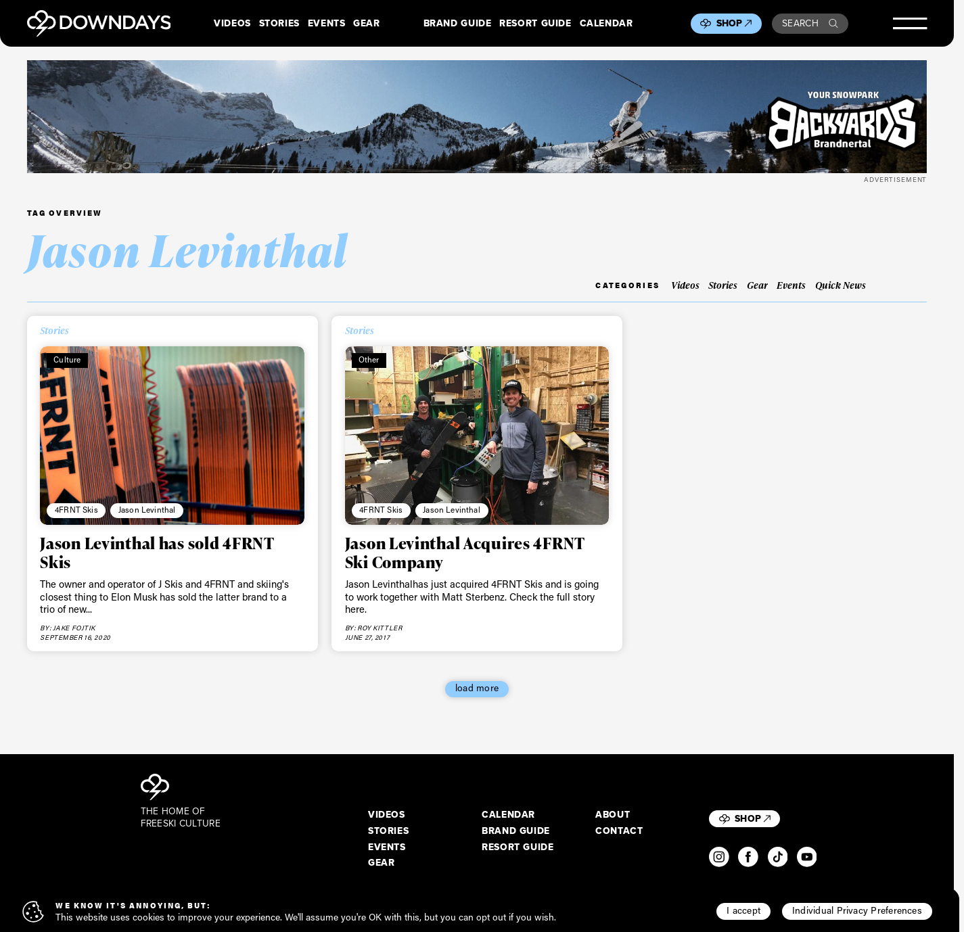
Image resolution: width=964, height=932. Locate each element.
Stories (279, 24)
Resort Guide (535, 24)
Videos (232, 24)
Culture (67, 359)
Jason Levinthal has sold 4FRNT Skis (157, 552)
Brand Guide (457, 24)
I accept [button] (743, 910)
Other (369, 359)
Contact (619, 831)
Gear (366, 24)
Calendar (606, 24)
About (612, 815)
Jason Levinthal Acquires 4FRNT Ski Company (465, 552)
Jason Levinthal (147, 510)
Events (327, 24)
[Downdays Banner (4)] (477, 116)
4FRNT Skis (76, 510)
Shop (734, 23)
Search (810, 23)
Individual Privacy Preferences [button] (857, 910)
